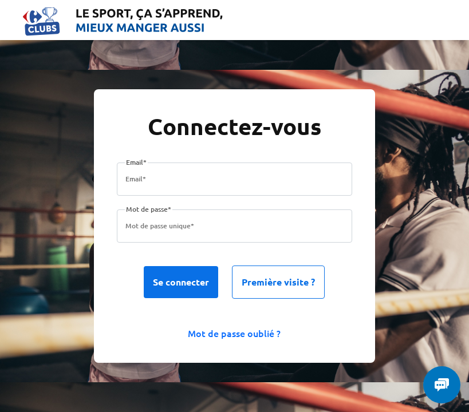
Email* (136, 162)
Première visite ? (278, 282)
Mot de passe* (148, 209)
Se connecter (181, 282)
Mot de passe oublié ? (234, 333)
